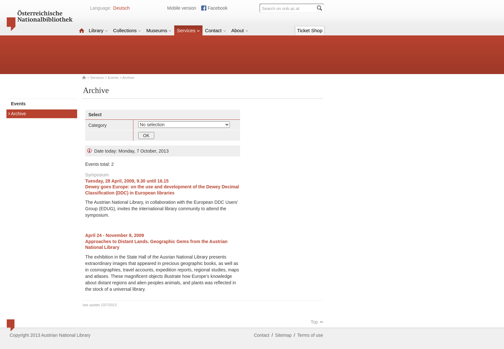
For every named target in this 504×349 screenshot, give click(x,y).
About (239, 30)
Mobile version (181, 8)
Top (316, 322)
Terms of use (310, 335)
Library (98, 30)
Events (113, 78)
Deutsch (121, 8)
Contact (215, 30)
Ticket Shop (309, 30)
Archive (17, 113)
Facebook (217, 8)
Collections (127, 30)
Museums (159, 30)
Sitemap (283, 335)
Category (97, 125)
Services (188, 30)
